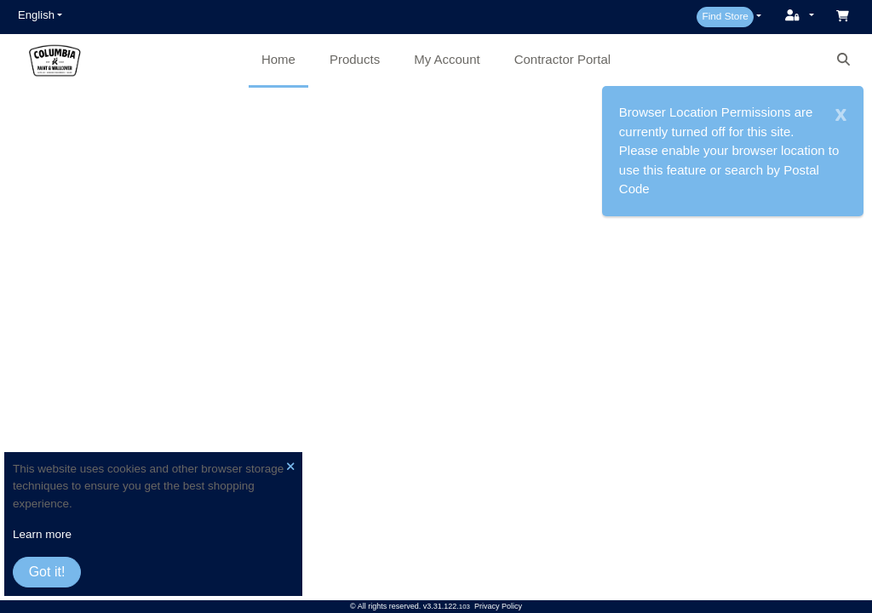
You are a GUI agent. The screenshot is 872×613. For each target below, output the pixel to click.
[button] (40, 15)
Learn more (42, 534)
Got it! (47, 571)
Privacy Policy (498, 606)
